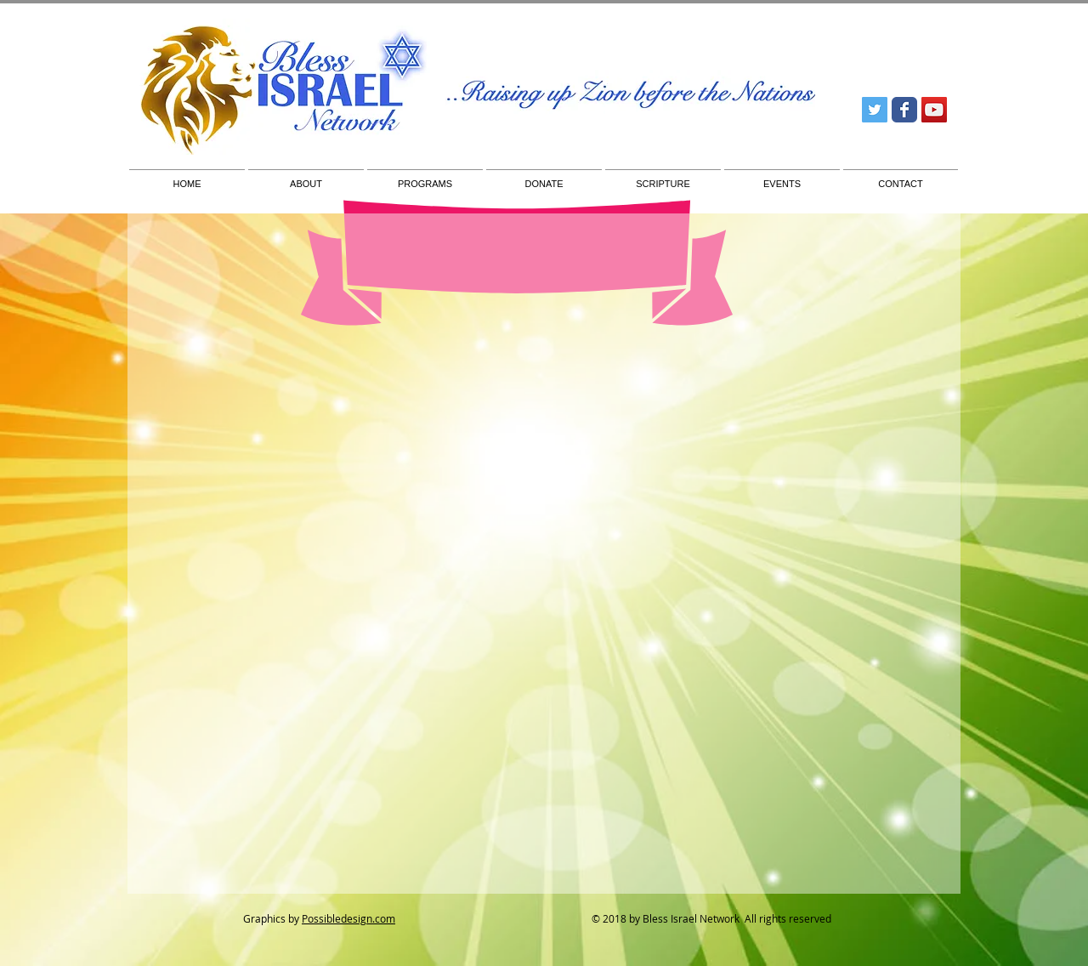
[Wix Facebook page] (904, 109)
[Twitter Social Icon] (874, 109)
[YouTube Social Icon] (934, 109)
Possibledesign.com (348, 918)
